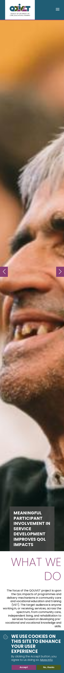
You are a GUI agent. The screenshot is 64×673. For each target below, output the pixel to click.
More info (46, 660)
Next (60, 272)
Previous (4, 272)
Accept (24, 667)
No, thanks (48, 667)
